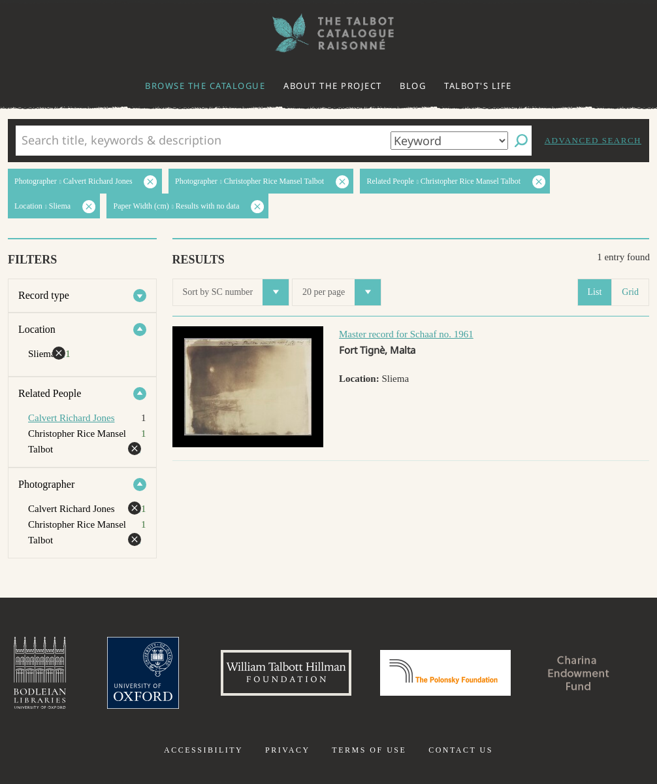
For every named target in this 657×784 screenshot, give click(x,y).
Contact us (460, 750)
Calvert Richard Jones (71, 418)
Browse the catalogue (205, 86)
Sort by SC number (236, 292)
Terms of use (369, 750)
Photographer (46, 484)
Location (37, 329)
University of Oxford (143, 673)
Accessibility (203, 750)
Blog (413, 86)
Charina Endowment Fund (578, 673)
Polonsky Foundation (445, 673)
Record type (43, 295)
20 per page (341, 292)
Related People (49, 393)
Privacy (287, 750)
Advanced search (593, 140)
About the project (332, 86)
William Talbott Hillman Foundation (286, 673)
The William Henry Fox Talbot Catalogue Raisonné (328, 33)
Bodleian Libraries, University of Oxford (40, 673)
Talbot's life (478, 86)
